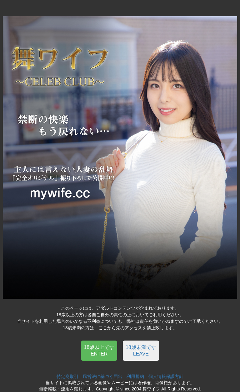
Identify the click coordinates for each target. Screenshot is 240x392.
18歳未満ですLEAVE (141, 350)
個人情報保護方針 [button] (165, 376)
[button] (99, 350)
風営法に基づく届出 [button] (102, 376)
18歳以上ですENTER (99, 350)
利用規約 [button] (135, 376)
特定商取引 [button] (67, 376)
